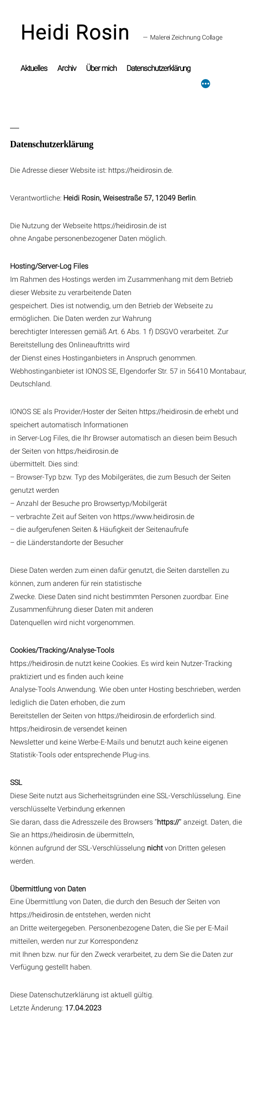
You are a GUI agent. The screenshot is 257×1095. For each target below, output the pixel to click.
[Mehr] (205, 71)
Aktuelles (33, 68)
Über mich (101, 68)
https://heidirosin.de (139, 170)
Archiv (66, 68)
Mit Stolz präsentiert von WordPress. (108, 1055)
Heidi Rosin (75, 33)
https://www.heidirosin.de (153, 516)
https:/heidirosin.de (87, 451)
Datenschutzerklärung (158, 68)
